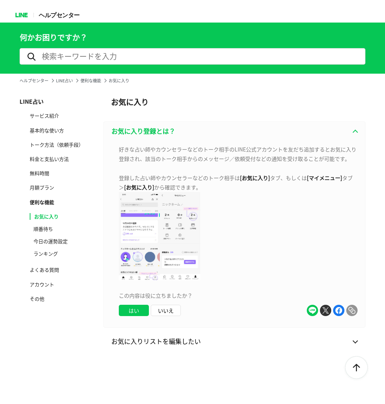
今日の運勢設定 (50, 241)
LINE (21, 15)
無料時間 (39, 173)
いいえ (166, 310)
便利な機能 (90, 81)
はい (134, 310)
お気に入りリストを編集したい (156, 341)
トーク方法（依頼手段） (56, 144)
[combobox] (234, 234)
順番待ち (43, 228)
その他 (37, 298)
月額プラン (42, 187)
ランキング (45, 253)
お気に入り (46, 216)
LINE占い (64, 81)
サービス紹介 (44, 115)
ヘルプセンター (59, 15)
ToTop (356, 367)
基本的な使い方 (47, 130)
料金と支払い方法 (49, 159)
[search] (192, 56)
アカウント (42, 284)
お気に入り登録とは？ (143, 131)
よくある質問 (44, 269)
